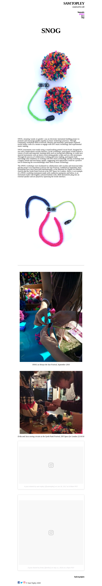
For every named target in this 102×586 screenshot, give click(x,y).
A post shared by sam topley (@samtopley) (39, 486)
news (82, 16)
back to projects (79, 577)
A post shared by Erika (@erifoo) (39, 568)
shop (82, 18)
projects (81, 14)
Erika (81, 166)
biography (81, 12)
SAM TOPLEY (73, 3)
